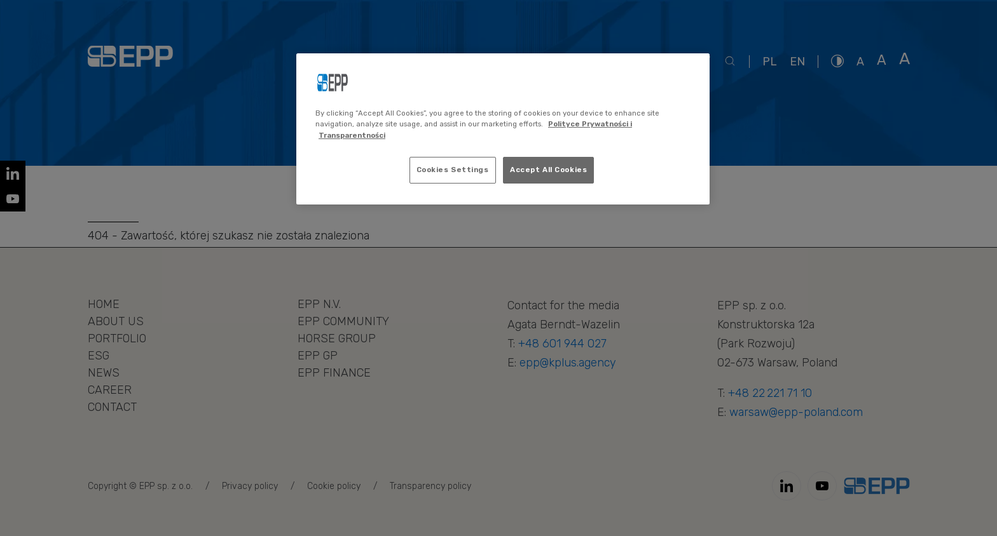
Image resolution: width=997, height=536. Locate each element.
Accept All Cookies (548, 169)
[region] (503, 128)
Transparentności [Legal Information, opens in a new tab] (352, 135)
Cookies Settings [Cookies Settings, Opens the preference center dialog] (452, 169)
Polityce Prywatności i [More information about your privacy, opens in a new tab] (590, 123)
